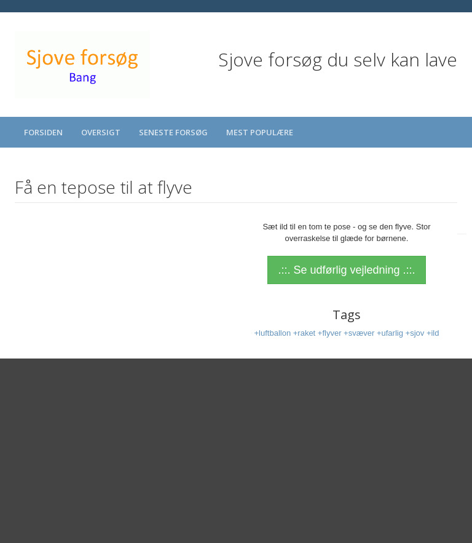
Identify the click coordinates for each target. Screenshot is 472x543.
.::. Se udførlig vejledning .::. (346, 270)
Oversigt (100, 132)
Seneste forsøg (173, 132)
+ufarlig (391, 333)
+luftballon (273, 333)
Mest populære (259, 132)
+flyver (331, 333)
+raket (305, 333)
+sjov (416, 333)
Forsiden (43, 132)
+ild (433, 333)
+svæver (360, 333)
